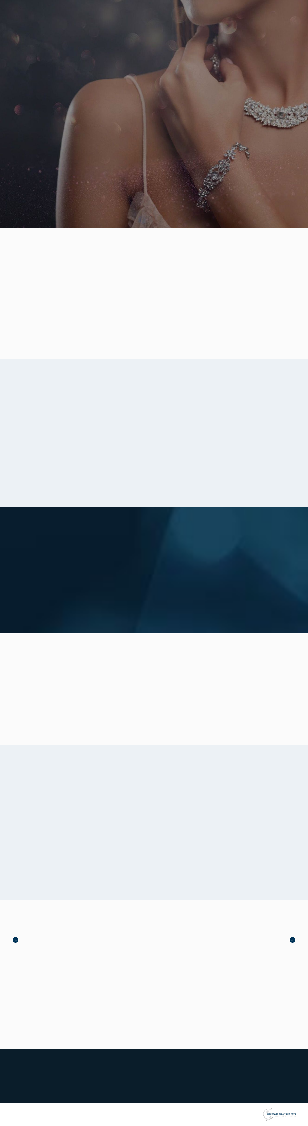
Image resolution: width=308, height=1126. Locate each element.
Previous (15, 940)
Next (292, 940)
